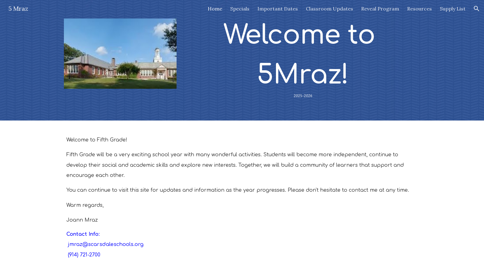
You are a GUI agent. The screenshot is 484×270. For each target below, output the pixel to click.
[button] (476, 8)
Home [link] (215, 9)
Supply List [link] (452, 9)
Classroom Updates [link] (329, 9)
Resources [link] (419, 9)
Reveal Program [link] (380, 9)
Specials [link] (239, 9)
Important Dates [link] (277, 9)
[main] (303, 60)
